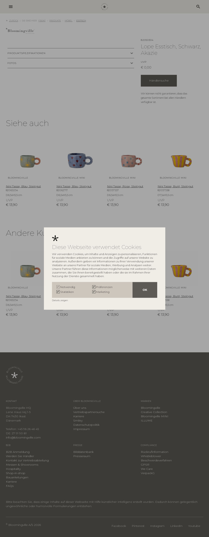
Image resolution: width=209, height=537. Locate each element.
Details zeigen (60, 300)
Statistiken (67, 291)
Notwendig (67, 287)
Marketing (102, 291)
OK (145, 290)
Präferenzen (104, 287)
